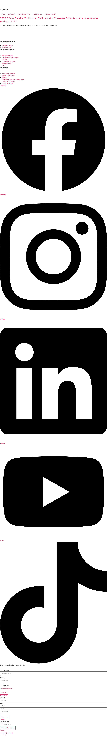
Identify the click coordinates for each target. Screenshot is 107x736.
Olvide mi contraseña (6, 688)
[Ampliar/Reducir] (1, 733)
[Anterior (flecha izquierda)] (1, 735)
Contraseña (3, 678)
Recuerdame (5, 685)
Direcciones (11, 14)
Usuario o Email (4, 670)
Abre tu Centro (37, 14)
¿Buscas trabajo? (50, 14)
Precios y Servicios (24, 14)
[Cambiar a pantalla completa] (4, 733)
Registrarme (3, 695)
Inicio (3, 14)
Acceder (2, 719)
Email (1, 703)
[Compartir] (7, 733)
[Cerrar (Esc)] (11, 733)
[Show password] (1, 684)
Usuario (2, 697)
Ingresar (4, 9)
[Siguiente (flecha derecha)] (4, 735)
